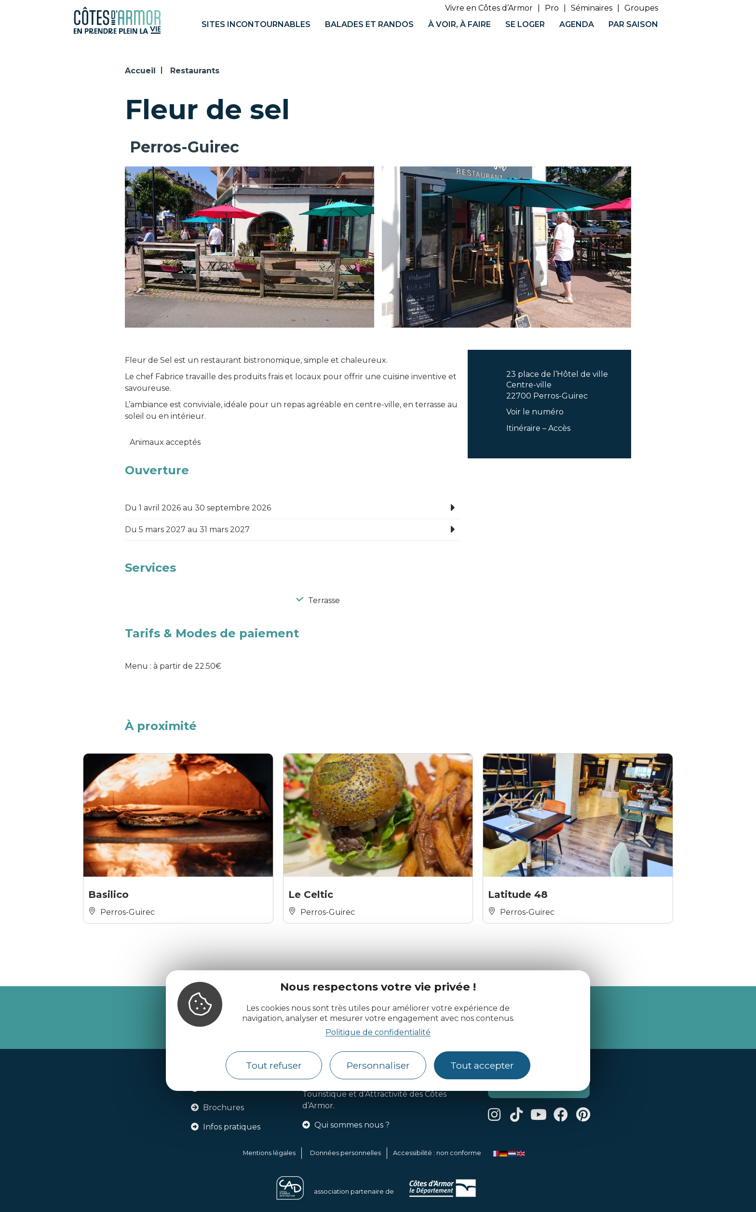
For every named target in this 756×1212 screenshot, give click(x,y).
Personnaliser (378, 1065)
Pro (552, 8)
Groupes (641, 8)
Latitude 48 (518, 894)
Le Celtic (310, 894)
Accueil (140, 70)
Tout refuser (274, 1065)
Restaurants (194, 70)
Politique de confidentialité (378, 1032)
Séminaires (591, 8)
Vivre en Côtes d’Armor (489, 8)
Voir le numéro (535, 411)
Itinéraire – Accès (538, 428)
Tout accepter (482, 1065)
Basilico (108, 894)
